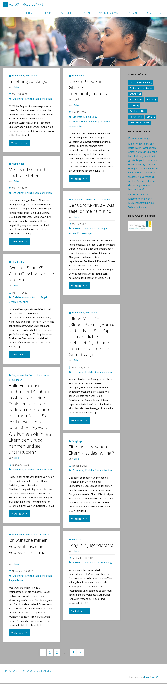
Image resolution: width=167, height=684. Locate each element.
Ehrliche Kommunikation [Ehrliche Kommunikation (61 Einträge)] (141, 88)
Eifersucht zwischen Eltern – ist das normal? (91, 450)
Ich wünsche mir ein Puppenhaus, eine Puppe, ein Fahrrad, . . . (30, 549)
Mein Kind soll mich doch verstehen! (27, 172)
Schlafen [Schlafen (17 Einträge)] (151, 116)
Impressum (11, 671)
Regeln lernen (16, 580)
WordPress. (157, 677)
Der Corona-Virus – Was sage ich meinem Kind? (90, 211)
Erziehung (18, 98)
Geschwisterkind (78, 121)
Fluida (146, 677)
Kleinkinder (18, 75)
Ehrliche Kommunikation (38, 98)
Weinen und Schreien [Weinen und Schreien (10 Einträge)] (139, 122)
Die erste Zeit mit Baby (84, 116)
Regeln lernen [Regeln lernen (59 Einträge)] (136, 116)
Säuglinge (77, 199)
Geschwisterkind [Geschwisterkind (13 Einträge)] (137, 111)
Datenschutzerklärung (37, 671)
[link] (160, 13)
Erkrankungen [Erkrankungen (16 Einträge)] (136, 99)
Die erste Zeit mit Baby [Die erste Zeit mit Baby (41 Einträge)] (141, 82)
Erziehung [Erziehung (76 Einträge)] (134, 105)
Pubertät (45, 534)
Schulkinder (32, 75)
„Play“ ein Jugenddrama (91, 545)
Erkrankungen (85, 239)
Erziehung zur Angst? (29, 81)
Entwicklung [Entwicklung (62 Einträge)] (135, 93)
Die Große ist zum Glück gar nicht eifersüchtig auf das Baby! (88, 90)
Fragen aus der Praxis (23, 375)
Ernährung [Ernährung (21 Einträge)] (151, 99)
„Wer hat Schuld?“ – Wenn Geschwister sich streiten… (31, 274)
